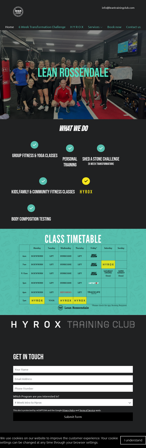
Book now (114, 27)
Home (9, 27)
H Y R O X (76, 27)
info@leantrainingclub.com (118, 7)
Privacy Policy (68, 410)
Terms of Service (87, 410)
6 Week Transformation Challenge (42, 27)
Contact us (133, 27)
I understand (133, 440)
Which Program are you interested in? (36, 396)
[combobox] (73, 402)
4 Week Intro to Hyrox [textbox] (28, 402)
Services (95, 27)
